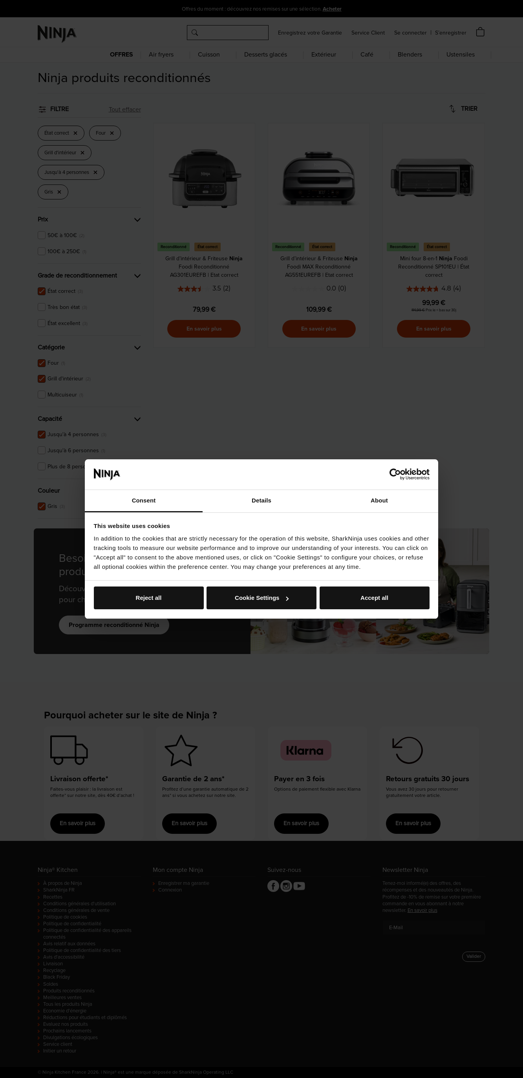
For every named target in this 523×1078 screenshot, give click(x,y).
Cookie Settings (262, 597)
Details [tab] (261, 500)
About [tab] (379, 500)
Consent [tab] (144, 500)
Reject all (149, 597)
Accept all (374, 597)
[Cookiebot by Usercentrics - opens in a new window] (395, 474)
